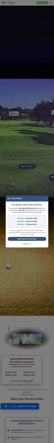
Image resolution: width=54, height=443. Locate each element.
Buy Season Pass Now (27, 239)
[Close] (46, 198)
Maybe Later (27, 244)
